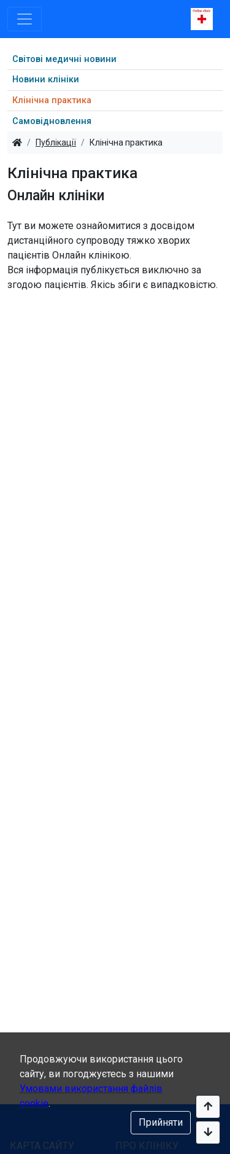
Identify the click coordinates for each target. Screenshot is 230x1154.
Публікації (56, 142)
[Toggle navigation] (24, 19)
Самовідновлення (51, 121)
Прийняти (161, 1122)
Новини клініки (45, 79)
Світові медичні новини (64, 59)
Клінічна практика (51, 100)
